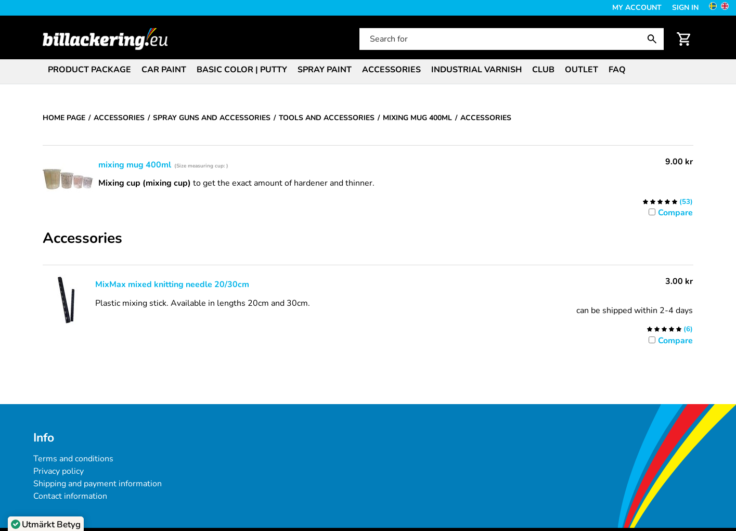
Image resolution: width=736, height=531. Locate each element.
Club (543, 69)
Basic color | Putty (242, 69)
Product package (89, 69)
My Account (637, 7)
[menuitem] (89, 69)
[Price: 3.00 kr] (679, 281)
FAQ (617, 69)
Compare (675, 212)
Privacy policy (58, 471)
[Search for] (510, 39)
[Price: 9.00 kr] (679, 162)
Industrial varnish (476, 69)
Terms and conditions (73, 458)
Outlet (581, 69)
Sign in (685, 7)
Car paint (163, 69)
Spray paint (325, 69)
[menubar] (368, 70)
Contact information (70, 496)
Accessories (391, 69)
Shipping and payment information (97, 483)
